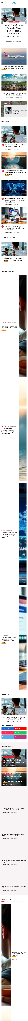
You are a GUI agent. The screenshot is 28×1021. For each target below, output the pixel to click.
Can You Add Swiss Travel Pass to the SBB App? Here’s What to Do (12, 835)
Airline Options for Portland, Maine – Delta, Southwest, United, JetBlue (14, 67)
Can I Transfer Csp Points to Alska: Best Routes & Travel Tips (14, 29)
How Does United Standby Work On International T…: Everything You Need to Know (14, 200)
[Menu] (2, 2)
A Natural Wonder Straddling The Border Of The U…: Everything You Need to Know (15, 172)
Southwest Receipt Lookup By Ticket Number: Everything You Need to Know (14, 228)
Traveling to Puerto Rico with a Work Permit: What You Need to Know (12, 809)
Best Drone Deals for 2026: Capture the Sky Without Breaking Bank (14, 94)
